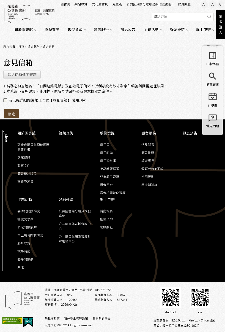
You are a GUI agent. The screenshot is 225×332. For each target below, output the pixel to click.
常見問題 (184, 4)
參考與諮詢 (149, 185)
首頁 (21, 47)
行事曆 (212, 105)
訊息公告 (128, 29)
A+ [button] (221, 4)
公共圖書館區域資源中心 (75, 226)
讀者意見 (49, 47)
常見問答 (147, 145)
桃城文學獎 (25, 219)
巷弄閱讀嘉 (25, 259)
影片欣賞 (23, 243)
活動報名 (106, 211)
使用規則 (147, 177)
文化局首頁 (100, 4)
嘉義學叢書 (25, 182)
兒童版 (117, 4)
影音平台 (106, 185)
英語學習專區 (109, 169)
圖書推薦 (147, 153)
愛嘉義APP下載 (152, 169)
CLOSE (6, 138)
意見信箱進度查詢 (22, 74)
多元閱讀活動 (27, 227)
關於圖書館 (23, 29)
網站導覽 (80, 4)
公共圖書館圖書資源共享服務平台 (75, 239)
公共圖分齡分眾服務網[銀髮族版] (149, 4)
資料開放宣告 (101, 318)
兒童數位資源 (109, 177)
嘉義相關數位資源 (113, 193)
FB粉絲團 (212, 64)
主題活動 (151, 29)
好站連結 (177, 29)
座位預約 (106, 219)
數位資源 (75, 29)
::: (2, 4)
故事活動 (23, 251)
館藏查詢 (52, 29)
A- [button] (204, 4)
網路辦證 (106, 227)
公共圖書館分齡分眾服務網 (75, 213)
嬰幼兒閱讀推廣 (28, 211)
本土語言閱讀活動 (30, 235)
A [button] (212, 4)
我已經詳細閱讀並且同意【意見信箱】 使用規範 (48, 100)
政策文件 (23, 165)
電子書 (105, 145)
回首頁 (65, 4)
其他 (20, 267)
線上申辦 (203, 29)
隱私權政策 (52, 318)
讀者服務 (101, 29)
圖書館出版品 (27, 173)
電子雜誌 (106, 153)
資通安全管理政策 (76, 318)
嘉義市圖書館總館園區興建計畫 (33, 147)
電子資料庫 (108, 161)
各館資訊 (23, 157)
